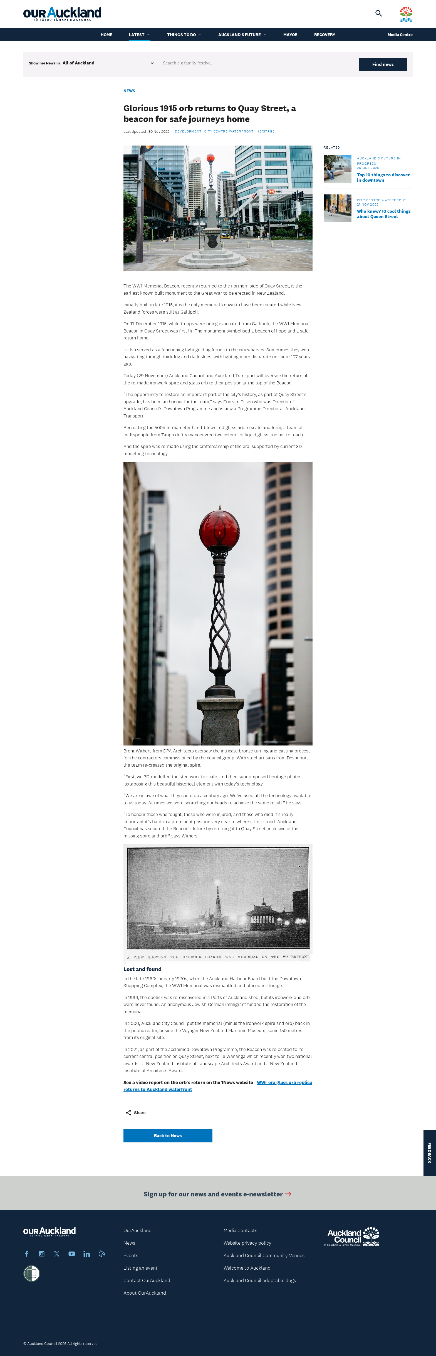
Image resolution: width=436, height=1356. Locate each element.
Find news (383, 64)
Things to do (184, 34)
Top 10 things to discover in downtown (383, 177)
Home (106, 34)
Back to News (168, 1136)
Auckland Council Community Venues (264, 1255)
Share (135, 1112)
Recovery (324, 34)
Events (130, 1255)
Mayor (290, 34)
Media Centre (400, 34)
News (129, 90)
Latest (139, 34)
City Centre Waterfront (229, 131)
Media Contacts (240, 1230)
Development (188, 131)
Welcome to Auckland (247, 1268)
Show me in (44, 63)
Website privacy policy (247, 1243)
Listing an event (140, 1268)
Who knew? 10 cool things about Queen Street (384, 214)
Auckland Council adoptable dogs (260, 1280)
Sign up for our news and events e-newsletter (218, 1195)
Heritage (266, 131)
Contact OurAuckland (146, 1280)
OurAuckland (137, 1230)
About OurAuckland (144, 1293)
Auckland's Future (242, 34)
